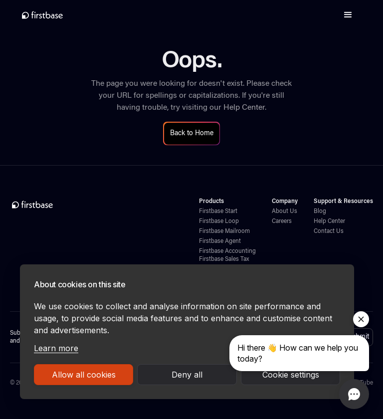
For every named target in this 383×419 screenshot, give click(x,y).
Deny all (187, 375)
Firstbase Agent (220, 241)
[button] (348, 15)
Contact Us (329, 231)
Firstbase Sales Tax (224, 259)
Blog (320, 211)
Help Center (244, 108)
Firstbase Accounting (227, 251)
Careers (282, 221)
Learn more (56, 348)
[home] (42, 15)
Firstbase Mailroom (224, 231)
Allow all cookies (84, 375)
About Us (284, 211)
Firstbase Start (218, 211)
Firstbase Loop (219, 221)
